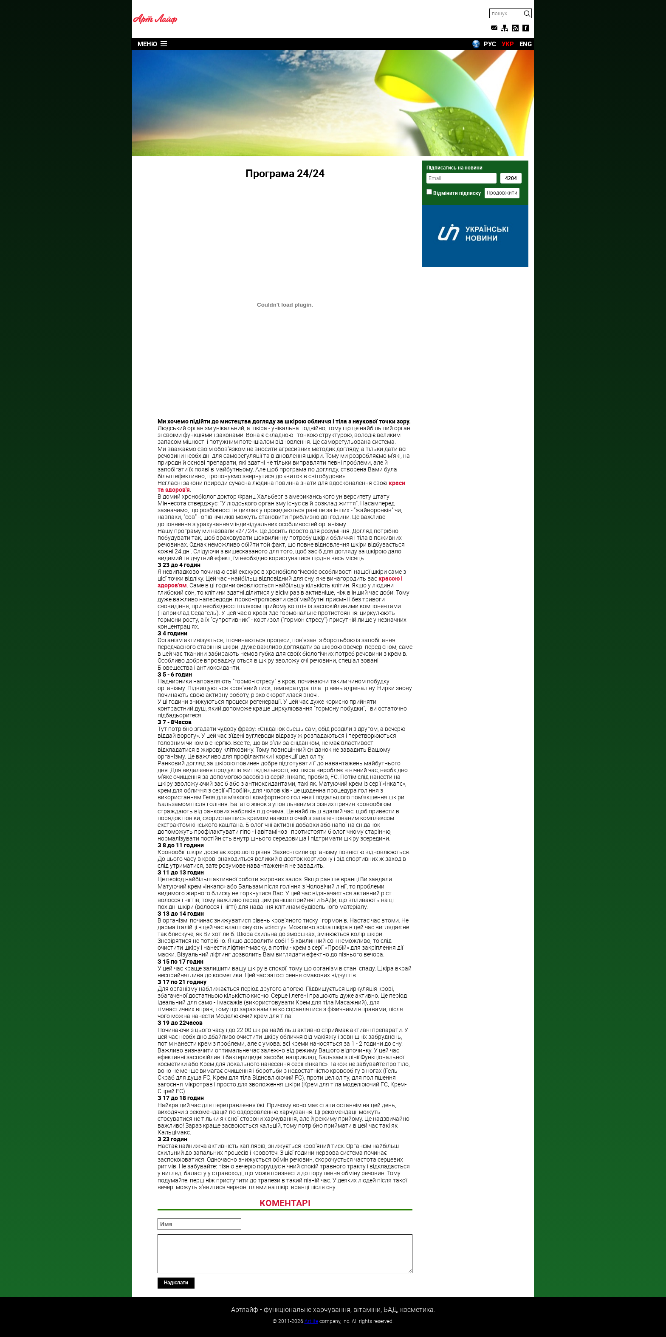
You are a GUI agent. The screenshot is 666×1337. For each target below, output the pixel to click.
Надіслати (176, 1282)
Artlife (311, 1320)
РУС (490, 43)
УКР (508, 43)
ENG (525, 43)
